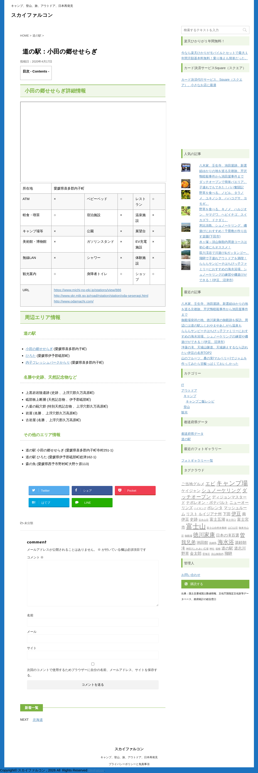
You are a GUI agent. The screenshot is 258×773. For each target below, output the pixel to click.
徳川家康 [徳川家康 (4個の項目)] (204, 535)
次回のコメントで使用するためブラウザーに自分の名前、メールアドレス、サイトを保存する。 (92, 672)
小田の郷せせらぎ (39, 349)
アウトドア (189, 390)
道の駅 (186, 439)
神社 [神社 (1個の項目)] (211, 549)
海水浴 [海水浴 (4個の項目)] (226, 542)
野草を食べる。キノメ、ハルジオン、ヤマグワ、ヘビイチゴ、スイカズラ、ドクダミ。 (223, 214)
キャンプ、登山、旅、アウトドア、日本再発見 (129, 757)
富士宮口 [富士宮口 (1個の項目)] (231, 520)
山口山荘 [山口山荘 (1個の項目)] (233, 528)
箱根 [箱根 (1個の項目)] (218, 549)
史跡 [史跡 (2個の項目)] (194, 520)
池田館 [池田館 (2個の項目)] (202, 543)
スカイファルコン (32, 15)
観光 (184, 412)
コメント (35, 557)
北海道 (38, 720)
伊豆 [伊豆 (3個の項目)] (236, 514)
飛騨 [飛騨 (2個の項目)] (228, 554)
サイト (32, 648)
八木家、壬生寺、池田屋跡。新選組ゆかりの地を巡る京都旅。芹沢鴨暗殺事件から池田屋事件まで (223, 171)
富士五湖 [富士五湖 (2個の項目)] (217, 520)
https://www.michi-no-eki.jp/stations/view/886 (87, 290)
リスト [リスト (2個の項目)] (192, 514)
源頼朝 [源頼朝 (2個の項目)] (240, 543)
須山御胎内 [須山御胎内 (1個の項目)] (217, 554)
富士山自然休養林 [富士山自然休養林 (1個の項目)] (217, 528)
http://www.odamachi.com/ (73, 301)
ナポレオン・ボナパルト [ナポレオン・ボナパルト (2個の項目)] (207, 503)
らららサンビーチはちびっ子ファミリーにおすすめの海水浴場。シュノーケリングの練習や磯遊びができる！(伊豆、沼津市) (214, 336)
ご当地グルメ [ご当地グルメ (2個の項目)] (192, 484)
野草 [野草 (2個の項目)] (185, 554)
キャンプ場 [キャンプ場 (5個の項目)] (232, 484)
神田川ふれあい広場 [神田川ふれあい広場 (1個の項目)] (197, 549)
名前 (30, 615)
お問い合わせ (190, 575)
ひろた (31, 356)
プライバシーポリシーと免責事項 (129, 764)
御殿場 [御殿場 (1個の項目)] (188, 536)
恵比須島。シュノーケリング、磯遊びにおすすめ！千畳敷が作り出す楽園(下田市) (223, 231)
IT (182, 385)
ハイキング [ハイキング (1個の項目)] (200, 508)
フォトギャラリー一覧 (197, 460)
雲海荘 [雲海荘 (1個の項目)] (206, 554)
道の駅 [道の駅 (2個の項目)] (227, 548)
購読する (194, 584)
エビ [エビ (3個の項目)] (210, 484)
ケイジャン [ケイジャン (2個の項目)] (191, 491)
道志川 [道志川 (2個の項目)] (240, 548)
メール (32, 631)
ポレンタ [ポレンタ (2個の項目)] (215, 508)
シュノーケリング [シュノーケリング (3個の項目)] (221, 490)
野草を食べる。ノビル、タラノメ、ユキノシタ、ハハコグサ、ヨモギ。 (223, 198)
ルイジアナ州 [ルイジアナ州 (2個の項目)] (210, 514)
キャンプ (190, 396)
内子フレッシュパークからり (48, 362)
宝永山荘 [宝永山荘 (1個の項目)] (204, 520)
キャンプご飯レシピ (200, 401)
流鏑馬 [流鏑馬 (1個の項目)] (212, 543)
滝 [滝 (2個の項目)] (183, 548)
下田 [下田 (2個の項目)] (227, 514)
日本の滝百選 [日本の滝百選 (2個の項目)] (227, 536)
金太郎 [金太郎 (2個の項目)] (195, 554)
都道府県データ (192, 433)
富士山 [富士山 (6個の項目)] (196, 527)
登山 (187, 407)
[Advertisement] (215, 118)
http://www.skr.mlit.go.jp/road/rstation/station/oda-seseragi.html (101, 296)
